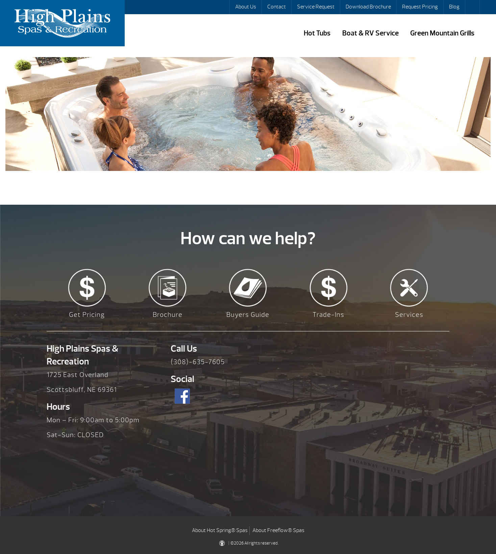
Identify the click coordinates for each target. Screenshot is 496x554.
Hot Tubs (317, 33)
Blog (454, 6)
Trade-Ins (328, 314)
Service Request (315, 6)
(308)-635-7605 (198, 362)
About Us (245, 6)
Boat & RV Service (370, 33)
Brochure (167, 314)
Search (473, 7)
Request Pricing (420, 6)
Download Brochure (368, 6)
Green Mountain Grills (442, 33)
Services (409, 314)
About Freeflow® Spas (278, 530)
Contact (276, 6)
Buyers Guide (247, 314)
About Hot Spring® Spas (220, 530)
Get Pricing (87, 314)
